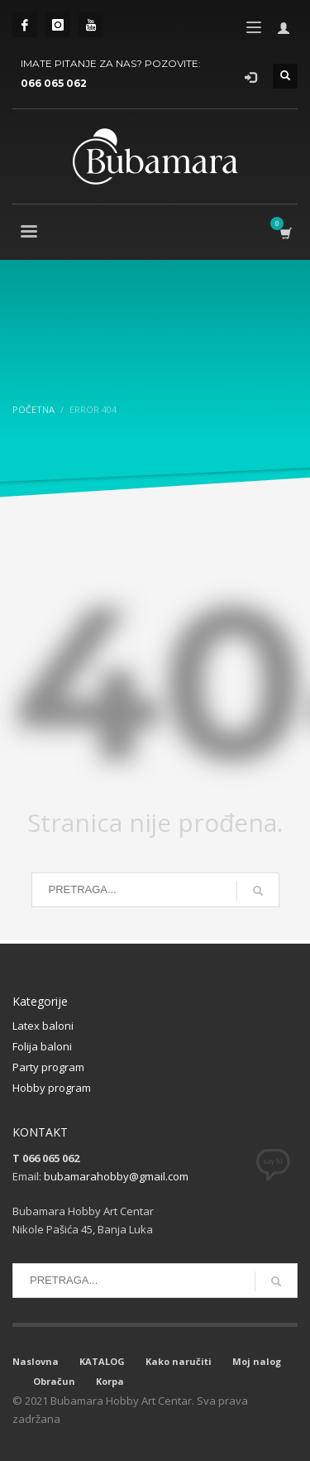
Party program (48, 1067)
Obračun (54, 1381)
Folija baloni (42, 1046)
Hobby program (51, 1087)
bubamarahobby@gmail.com (116, 1176)
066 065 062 (54, 83)
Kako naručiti (178, 1361)
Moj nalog (256, 1361)
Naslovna (35, 1361)
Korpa (110, 1381)
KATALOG (102, 1361)
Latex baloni (43, 1025)
